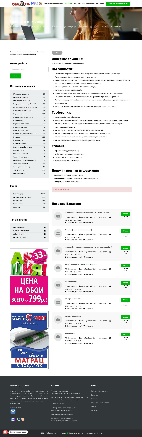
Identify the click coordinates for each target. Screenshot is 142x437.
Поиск (16, 76)
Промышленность (20, 144)
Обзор (125, 214)
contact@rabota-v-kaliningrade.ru (63, 408)
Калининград (18, 194)
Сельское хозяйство (20, 154)
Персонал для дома (20, 127)
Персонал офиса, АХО (21, 130)
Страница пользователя (100, 403)
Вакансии (68, 3)
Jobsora (75, 421)
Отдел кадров (18, 120)
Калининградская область (22, 197)
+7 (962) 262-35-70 (57, 404)
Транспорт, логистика (21, 164)
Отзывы (94, 407)
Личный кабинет (88, 3)
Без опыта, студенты (20, 97)
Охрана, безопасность (21, 124)
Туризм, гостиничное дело (22, 167)
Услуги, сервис (18, 170)
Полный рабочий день (29, 231)
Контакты (100, 3)
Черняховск (17, 200)
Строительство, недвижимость (24, 160)
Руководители (18, 150)
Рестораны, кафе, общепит (23, 147)
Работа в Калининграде (53, 3)
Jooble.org (69, 418)
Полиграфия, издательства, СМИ (25, 134)
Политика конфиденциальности (62, 414)
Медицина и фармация (21, 114)
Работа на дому (29, 234)
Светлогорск (18, 204)
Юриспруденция (19, 173)
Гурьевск (16, 207)
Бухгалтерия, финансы (21, 101)
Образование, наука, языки (23, 117)
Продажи (16, 137)
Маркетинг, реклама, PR (22, 111)
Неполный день (29, 227)
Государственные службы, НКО (24, 104)
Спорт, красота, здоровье (22, 157)
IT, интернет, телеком (21, 94)
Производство (116, 27)
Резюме (77, 3)
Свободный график (29, 237)
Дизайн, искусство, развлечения (25, 107)
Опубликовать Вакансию (118, 3)
